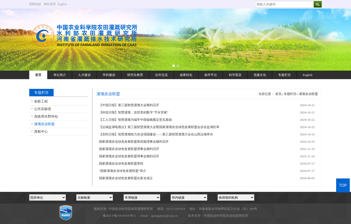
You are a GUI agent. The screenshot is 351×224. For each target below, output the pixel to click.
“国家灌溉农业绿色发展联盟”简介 (122, 171)
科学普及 (235, 75)
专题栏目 (284, 75)
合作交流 (161, 75)
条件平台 (210, 75)
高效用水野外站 (46, 116)
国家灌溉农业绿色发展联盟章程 (121, 163)
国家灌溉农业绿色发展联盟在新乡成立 (126, 178)
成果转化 (186, 75)
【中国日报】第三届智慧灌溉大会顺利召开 (129, 105)
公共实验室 (42, 109)
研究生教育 (135, 75)
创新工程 (41, 101)
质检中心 (41, 131)
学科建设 (109, 75)
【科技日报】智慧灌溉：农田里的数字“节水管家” (133, 112)
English (64, 4)
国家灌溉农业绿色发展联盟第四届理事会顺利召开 (134, 141)
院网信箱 (35, 4)
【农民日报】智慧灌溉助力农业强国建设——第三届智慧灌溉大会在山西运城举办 (156, 134)
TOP (343, 185)
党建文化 (260, 75)
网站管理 (50, 4)
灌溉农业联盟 (44, 124)
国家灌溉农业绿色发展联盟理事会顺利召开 (129, 149)
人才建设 (84, 75)
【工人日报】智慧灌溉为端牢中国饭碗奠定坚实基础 (135, 119)
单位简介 (59, 75)
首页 (38, 75)
